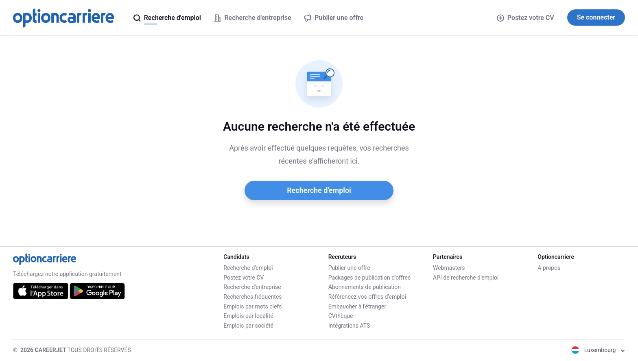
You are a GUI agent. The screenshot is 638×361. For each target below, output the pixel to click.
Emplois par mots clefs (252, 306)
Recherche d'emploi (319, 190)
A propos (548, 268)
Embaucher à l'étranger (357, 306)
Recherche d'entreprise (252, 287)
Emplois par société (248, 325)
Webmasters (449, 268)
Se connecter (596, 17)
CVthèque (340, 316)
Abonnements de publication (364, 287)
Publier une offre (349, 268)
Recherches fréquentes (252, 296)
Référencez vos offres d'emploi (367, 296)
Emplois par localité (248, 316)
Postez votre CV (525, 18)
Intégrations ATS (349, 325)
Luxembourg (598, 350)
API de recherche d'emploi (465, 277)
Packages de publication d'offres (369, 277)
